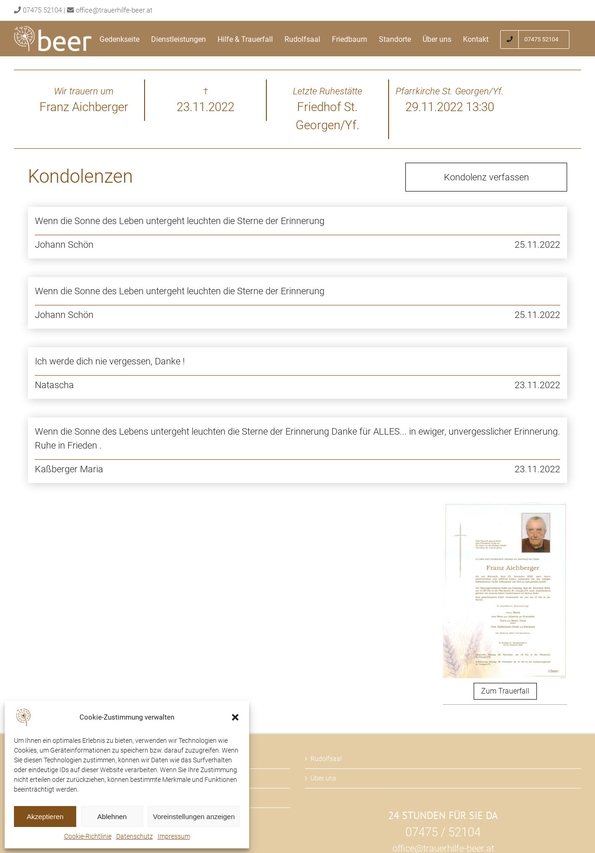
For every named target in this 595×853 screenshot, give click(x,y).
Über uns (323, 778)
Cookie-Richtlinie (88, 836)
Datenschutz (134, 836)
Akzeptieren (44, 816)
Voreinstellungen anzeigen (194, 816)
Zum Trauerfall (505, 691)
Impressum (174, 836)
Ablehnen (111, 816)
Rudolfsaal (326, 758)
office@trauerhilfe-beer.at (114, 10)
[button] (235, 717)
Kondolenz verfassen (486, 177)
